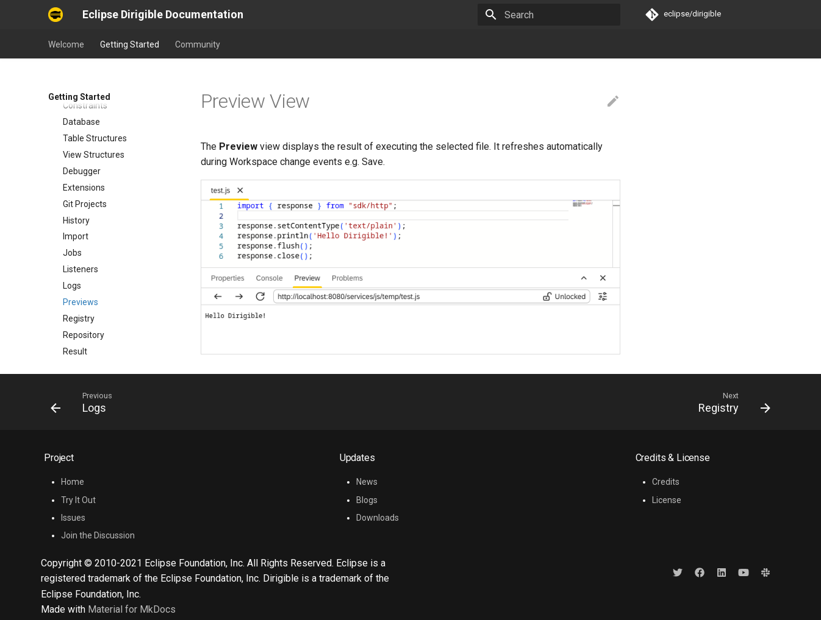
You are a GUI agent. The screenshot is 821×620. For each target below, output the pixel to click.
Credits (665, 482)
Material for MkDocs (132, 609)
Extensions (84, 116)
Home (72, 482)
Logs (72, 214)
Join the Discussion (98, 535)
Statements (86, 329)
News (367, 482)
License (666, 500)
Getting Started (129, 44)
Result (75, 280)
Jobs (72, 181)
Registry (79, 247)
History (76, 149)
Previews (80, 231)
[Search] (549, 15)
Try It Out (78, 500)
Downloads (377, 518)
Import (75, 165)
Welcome (66, 44)
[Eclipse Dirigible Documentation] (55, 14)
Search (76, 313)
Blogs (367, 500)
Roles (73, 296)
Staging (78, 346)
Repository (83, 264)
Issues (73, 518)
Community (197, 44)
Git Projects (85, 133)
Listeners (80, 198)
